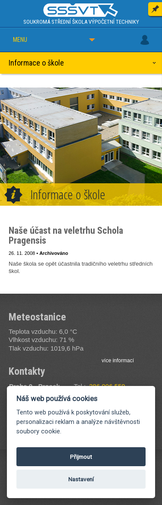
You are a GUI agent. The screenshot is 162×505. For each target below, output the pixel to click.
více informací (118, 361)
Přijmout (81, 456)
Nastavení (81, 479)
